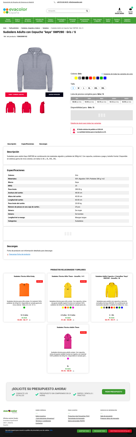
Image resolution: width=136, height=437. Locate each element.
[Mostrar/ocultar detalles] (120, 431)
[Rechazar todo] (99, 431)
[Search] (87, 10)
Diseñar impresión (54, 94)
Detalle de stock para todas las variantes (86, 123)
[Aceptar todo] (84, 431)
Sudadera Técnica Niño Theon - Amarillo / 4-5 (68, 276)
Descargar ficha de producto (19, 254)
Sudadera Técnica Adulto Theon (68, 327)
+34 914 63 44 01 (62, 2)
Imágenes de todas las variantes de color (118, 74)
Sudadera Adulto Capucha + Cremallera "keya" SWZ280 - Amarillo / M (112, 277)
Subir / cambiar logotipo (16, 94)
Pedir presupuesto (113, 392)
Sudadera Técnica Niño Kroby (24, 276)
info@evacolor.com (75, 2)
